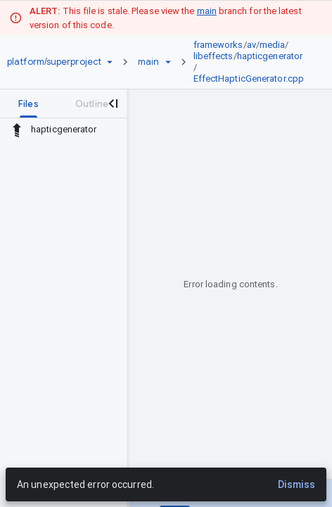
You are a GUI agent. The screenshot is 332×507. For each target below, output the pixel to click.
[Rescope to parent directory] (17, 129)
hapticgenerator (270, 56)
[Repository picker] (109, 62)
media (273, 44)
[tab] (28, 103)
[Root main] (148, 62)
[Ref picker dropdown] (168, 62)
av (251, 44)
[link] (252, 61)
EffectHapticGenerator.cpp (249, 78)
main (207, 11)
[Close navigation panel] (112, 103)
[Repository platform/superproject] (54, 62)
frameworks (218, 44)
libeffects (213, 56)
